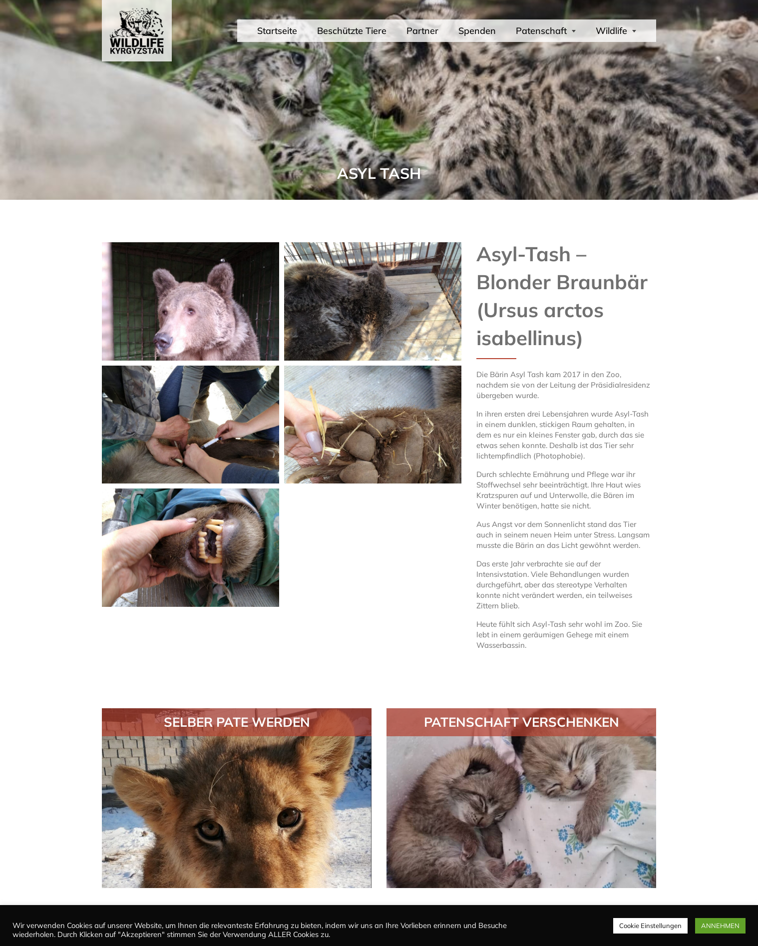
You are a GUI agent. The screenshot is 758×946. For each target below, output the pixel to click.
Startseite (277, 30)
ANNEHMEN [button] (720, 926)
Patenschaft (546, 30)
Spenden (477, 30)
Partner (422, 30)
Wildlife (616, 30)
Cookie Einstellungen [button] (650, 926)
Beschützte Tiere (351, 30)
